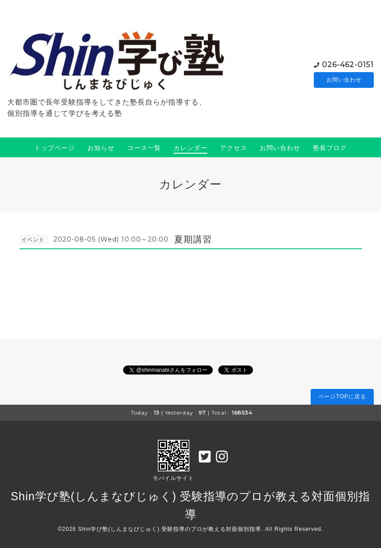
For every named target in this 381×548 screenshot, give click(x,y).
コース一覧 (144, 147)
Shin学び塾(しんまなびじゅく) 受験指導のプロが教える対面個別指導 (169, 529)
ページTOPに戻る (342, 396)
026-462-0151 (348, 63)
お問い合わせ (344, 79)
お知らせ (101, 147)
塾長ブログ (330, 147)
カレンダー (190, 147)
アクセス (233, 147)
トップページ (54, 147)
